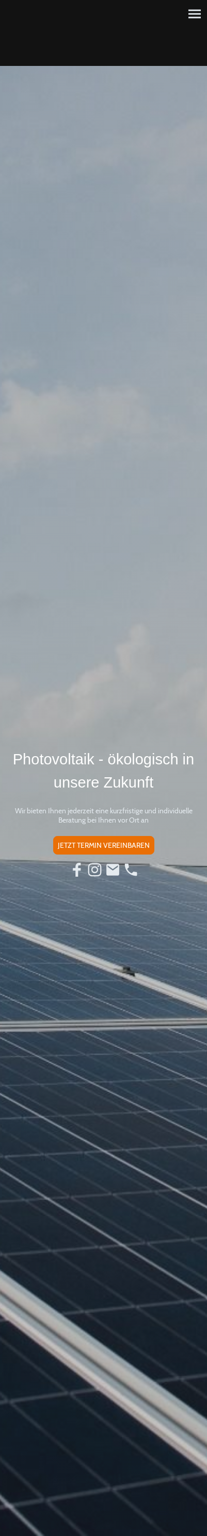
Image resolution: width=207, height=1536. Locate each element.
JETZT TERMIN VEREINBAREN (104, 845)
